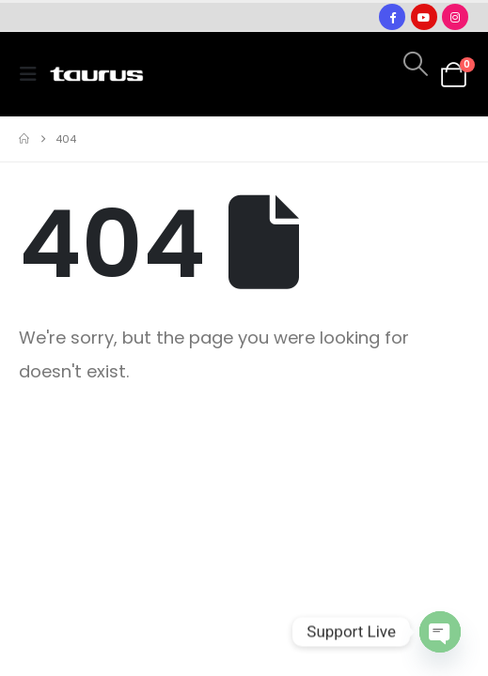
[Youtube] (424, 17)
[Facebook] (392, 17)
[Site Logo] (96, 74)
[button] (34, 74)
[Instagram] (455, 17)
